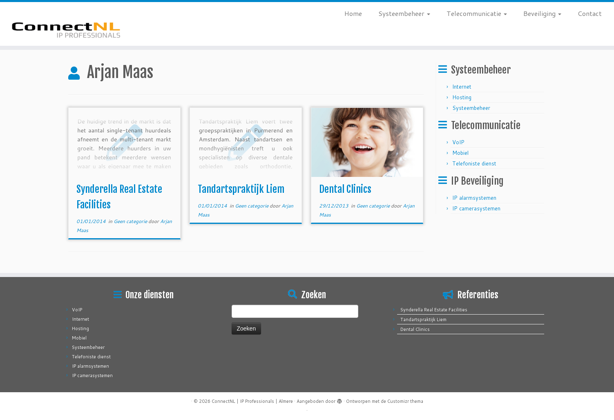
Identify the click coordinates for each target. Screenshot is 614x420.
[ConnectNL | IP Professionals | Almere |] (71, 24)
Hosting (461, 97)
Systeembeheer (404, 13)
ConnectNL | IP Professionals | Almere (252, 401)
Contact (590, 13)
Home (353, 13)
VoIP (458, 142)
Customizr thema (405, 401)
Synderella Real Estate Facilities (433, 309)
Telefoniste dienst (474, 163)
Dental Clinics (345, 189)
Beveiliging (542, 13)
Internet (461, 86)
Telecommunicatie (477, 13)
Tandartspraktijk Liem (241, 189)
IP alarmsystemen (474, 197)
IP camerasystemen (476, 208)
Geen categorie (131, 221)
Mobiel (460, 152)
